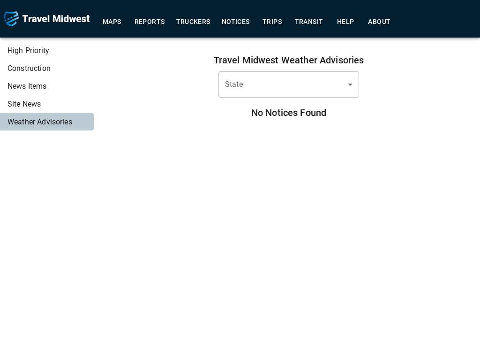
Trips (272, 22)
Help (345, 22)
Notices (236, 22)
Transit (309, 22)
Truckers (193, 22)
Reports (150, 22)
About (379, 22)
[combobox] (288, 84)
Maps (112, 22)
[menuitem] (47, 50)
